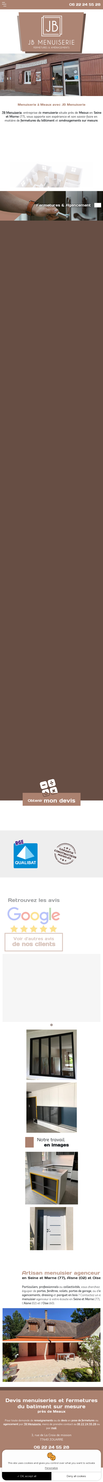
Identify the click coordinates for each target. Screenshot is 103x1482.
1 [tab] (51, 1025)
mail (54, 1428)
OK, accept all (26, 1476)
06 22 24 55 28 (84, 4)
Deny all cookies (76, 1476)
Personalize (51, 1468)
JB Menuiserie (12, 112)
